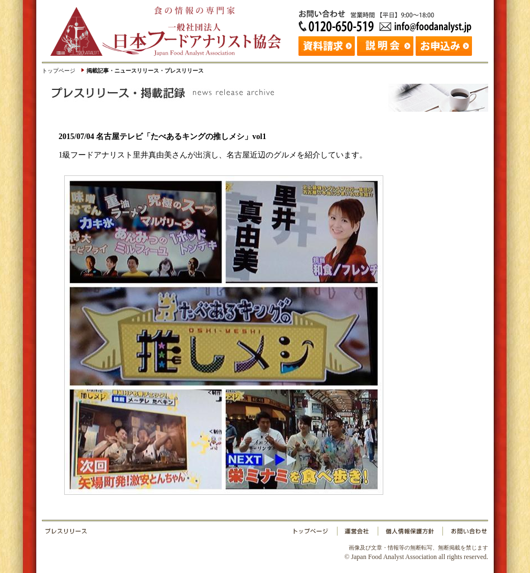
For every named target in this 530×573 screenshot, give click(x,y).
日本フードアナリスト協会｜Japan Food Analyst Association (170, 28)
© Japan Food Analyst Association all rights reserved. (416, 552)
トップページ (58, 71)
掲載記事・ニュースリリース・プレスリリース (145, 71)
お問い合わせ (464, 533)
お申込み (445, 45)
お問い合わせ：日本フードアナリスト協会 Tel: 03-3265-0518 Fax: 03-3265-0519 (387, 20)
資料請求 (327, 45)
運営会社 (358, 533)
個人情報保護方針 (410, 533)
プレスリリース (167, 533)
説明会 (386, 45)
